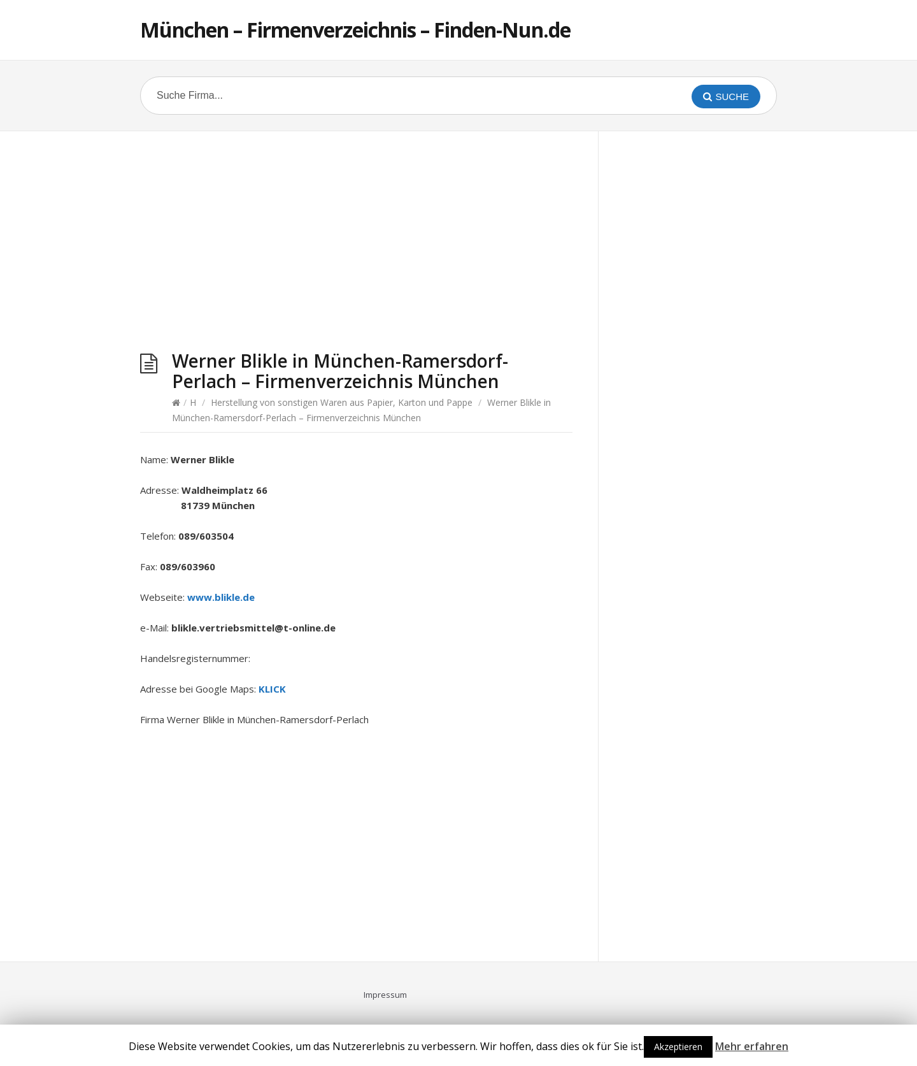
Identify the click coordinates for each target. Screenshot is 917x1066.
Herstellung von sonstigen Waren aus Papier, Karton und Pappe (342, 402)
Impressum (385, 994)
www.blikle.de (221, 597)
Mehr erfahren (751, 1046)
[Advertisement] (356, 246)
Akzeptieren (678, 1047)
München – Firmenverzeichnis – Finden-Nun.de (355, 29)
